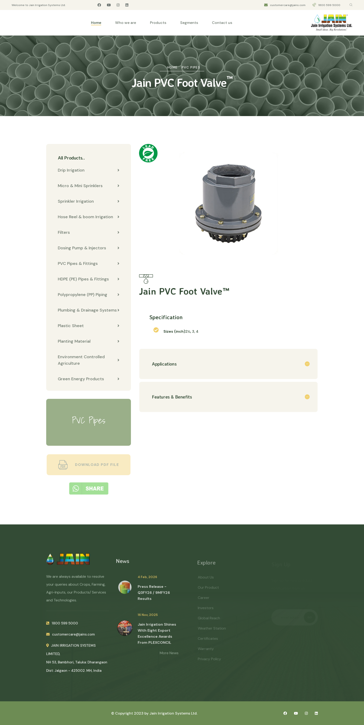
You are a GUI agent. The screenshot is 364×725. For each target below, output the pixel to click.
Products (158, 22)
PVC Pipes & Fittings (88, 264)
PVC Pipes (191, 67)
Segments (189, 22)
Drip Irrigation (88, 170)
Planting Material (88, 341)
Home (96, 22)
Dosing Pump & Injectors (88, 248)
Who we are (125, 22)
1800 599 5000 (329, 5)
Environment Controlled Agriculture (88, 360)
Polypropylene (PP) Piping (88, 295)
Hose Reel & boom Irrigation (88, 217)
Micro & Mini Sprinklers (88, 186)
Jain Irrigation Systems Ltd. (173, 713)
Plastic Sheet (88, 326)
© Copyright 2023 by (130, 713)
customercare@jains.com (288, 5)
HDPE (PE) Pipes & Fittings (88, 279)
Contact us (222, 22)
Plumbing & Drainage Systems (88, 310)
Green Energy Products (88, 379)
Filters (88, 232)
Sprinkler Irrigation (88, 201)
